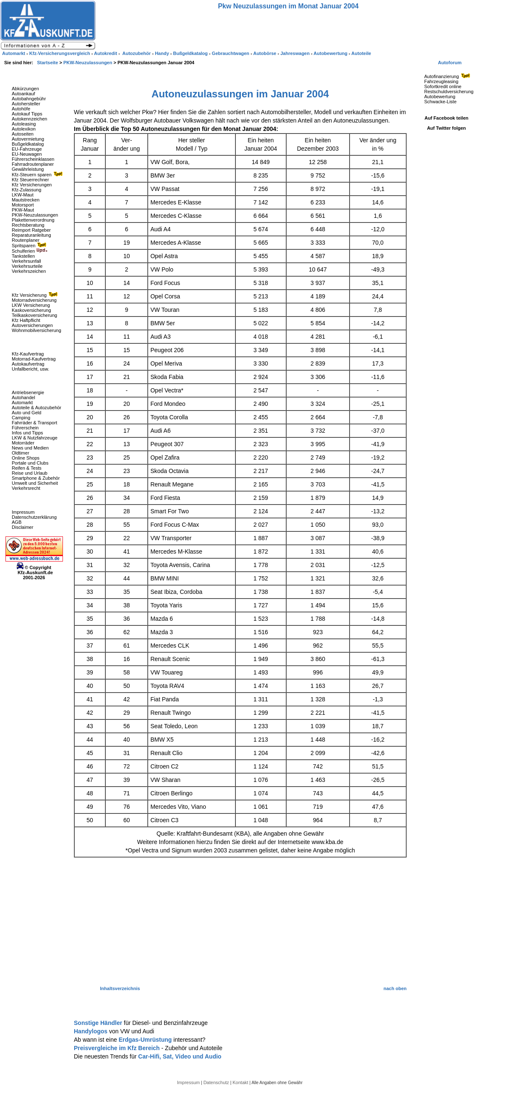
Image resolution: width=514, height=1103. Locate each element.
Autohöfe (21, 108)
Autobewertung (439, 96)
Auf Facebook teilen (447, 117)
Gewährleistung (28, 169)
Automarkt (22, 402)
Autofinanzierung (448, 76)
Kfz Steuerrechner (30, 179)
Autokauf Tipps (27, 113)
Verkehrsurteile (27, 266)
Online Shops (25, 457)
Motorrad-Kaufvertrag (34, 358)
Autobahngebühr (29, 98)
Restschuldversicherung (448, 91)
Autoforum (450, 62)
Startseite (48, 62)
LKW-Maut (23, 194)
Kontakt (240, 1082)
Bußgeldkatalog (28, 143)
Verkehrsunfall (26, 261)
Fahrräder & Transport (34, 422)
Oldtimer (20, 452)
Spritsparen (30, 245)
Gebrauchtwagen (231, 53)
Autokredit (106, 53)
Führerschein (25, 427)
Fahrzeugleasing (441, 81)
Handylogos (91, 1031)
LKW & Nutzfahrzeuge (34, 437)
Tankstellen (23, 256)
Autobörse (265, 53)
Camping (21, 417)
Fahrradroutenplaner (33, 164)
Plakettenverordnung (33, 219)
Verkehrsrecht (26, 488)
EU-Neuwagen (27, 154)
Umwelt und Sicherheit (35, 483)
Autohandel (23, 397)
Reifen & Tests (27, 467)
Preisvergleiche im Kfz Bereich (118, 1048)
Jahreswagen (295, 53)
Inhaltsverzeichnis (120, 988)
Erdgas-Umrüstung (146, 1039)
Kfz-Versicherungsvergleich (60, 53)
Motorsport (23, 204)
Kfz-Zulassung (26, 189)
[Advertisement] (240, 922)
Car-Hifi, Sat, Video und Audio (179, 1056)
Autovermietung (28, 138)
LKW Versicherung (31, 305)
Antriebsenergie (28, 392)
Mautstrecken (25, 199)
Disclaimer (22, 527)
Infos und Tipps (27, 432)
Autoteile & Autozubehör (36, 407)
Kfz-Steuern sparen (38, 174)
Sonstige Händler (99, 1022)
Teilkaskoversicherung (34, 315)
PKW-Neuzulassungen (35, 214)
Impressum (23, 512)
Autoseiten (23, 133)
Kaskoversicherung (31, 310)
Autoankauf (23, 93)
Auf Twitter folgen (446, 128)
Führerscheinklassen (33, 159)
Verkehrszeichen (29, 271)
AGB (16, 522)
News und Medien (30, 447)
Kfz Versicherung (36, 295)
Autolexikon (24, 128)
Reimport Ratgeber (31, 230)
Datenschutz (217, 1082)
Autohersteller (26, 103)
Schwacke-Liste (440, 101)
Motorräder (23, 442)
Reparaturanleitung (31, 235)
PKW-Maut (23, 209)
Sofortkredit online (443, 86)
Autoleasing (24, 123)
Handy (162, 53)
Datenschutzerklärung (34, 517)
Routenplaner (25, 240)
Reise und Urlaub (29, 473)
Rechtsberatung (28, 224)
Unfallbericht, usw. (30, 368)
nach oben (395, 988)
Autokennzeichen (29, 118)
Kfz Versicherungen (32, 184)
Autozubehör (136, 53)
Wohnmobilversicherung (36, 330)
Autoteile (361, 53)
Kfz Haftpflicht (26, 320)
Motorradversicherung (34, 300)
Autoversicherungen (32, 325)
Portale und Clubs (30, 462)
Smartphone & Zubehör (36, 478)
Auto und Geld (26, 412)
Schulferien (30, 251)
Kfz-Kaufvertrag (28, 353)
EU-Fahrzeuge (27, 149)
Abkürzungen (25, 88)
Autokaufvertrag (28, 363)
